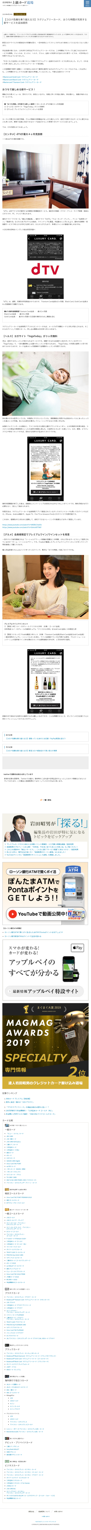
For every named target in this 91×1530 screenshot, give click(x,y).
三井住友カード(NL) (13, 1150)
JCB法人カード (11, 1486)
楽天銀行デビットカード (14, 1455)
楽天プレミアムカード (14, 1269)
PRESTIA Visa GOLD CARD (15, 1255)
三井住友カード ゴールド (15, 1241)
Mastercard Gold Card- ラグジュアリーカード (20, 77)
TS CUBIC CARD (12, 1177)
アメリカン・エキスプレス (18, 1422)
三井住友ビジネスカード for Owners (18, 1483)
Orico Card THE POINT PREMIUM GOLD (19, 1197)
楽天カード (10, 1153)
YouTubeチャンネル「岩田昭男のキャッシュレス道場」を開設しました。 (34, 855)
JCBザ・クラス (11, 1367)
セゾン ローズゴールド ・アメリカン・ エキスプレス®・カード (19, 1228)
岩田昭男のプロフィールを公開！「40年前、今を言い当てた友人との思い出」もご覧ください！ (42, 847)
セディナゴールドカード (14, 1258)
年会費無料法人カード (14, 1498)
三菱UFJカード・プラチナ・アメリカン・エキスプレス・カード (18, 1318)
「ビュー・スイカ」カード (15, 1133)
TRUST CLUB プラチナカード (16, 1322)
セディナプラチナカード (14, 1327)
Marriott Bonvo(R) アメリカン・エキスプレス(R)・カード (25, 1432)
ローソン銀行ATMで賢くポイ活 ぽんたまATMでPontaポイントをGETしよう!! (34, 932)
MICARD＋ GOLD (12, 1279)
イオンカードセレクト (14, 1172)
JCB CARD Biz (11, 1489)
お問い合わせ (58, 1511)
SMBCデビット (11, 1452)
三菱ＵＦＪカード (12, 1144)
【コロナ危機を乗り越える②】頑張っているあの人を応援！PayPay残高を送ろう (36, 738)
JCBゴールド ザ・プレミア (15, 1220)
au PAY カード (11, 1166)
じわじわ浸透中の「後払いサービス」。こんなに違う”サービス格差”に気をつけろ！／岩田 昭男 (42, 849)
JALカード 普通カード (13, 1384)
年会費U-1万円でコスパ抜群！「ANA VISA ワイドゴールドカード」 (31, 1114)
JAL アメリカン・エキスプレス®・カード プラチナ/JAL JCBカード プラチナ (31, 1338)
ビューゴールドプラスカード (16, 1271)
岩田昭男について (44, 1511)
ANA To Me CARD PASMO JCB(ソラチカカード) (21, 1180)
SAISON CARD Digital (13, 1161)
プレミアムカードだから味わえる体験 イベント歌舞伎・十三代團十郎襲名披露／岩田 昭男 (40, 844)
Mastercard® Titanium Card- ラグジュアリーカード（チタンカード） (28, 1300)
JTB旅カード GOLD (13, 1277)
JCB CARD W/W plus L (14, 1142)
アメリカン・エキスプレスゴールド (21, 1424)
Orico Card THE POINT (14, 1164)
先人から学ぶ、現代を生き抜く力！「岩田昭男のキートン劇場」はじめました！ (36, 852)
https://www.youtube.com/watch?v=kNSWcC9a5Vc (22, 524)
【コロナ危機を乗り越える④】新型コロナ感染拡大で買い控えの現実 (31, 750)
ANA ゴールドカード (13, 1393)
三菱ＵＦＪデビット (13, 1446)
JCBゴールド (11, 1217)
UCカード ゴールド (13, 1231)
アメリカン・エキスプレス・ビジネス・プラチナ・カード (25, 1475)
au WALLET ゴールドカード (15, 1266)
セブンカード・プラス (14, 1175)
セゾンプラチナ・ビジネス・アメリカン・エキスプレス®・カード (18, 1492)
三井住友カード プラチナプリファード (19, 1305)
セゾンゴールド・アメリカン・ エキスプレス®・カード (16, 1223)
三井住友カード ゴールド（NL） (17, 1244)
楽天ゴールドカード (13, 1200)
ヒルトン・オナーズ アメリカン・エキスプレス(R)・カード (25, 1429)
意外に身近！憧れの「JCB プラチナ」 (20, 1102)
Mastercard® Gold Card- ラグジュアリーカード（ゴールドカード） (28, 1359)
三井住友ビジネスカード (14, 1480)
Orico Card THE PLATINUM (15, 1330)
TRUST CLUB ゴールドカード (16, 1252)
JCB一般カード (11, 1139)
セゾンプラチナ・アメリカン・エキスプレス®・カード (18, 1311)
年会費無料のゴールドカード (16, 1282)
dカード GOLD (11, 1263)
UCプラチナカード (12, 1336)
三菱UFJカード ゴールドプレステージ (18, 1260)
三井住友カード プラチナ (15, 1308)
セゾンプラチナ (15, 1409)
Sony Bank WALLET (13, 1449)
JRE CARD (10, 1136)
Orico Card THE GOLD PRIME (16, 1274)
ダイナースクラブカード (14, 1249)
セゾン (12, 1404)
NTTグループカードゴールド (16, 1203)
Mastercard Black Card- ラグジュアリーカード (21, 79)
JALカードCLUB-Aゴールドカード (17, 1387)
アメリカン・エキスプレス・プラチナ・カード (21, 1297)
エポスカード (11, 1158)
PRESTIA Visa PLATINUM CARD (16, 1325)
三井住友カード (11, 1147)
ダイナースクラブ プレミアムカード (18, 1364)
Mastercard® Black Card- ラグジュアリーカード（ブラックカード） (28, 1361)
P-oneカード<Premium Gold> (16, 1239)
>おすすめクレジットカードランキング (45, 1521)
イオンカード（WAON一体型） (16, 1169)
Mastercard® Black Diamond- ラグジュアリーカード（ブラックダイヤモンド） (32, 1356)
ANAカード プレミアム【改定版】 (18, 1098)
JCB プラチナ (11, 1302)
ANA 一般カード (12, 1390)
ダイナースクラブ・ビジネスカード (18, 1478)
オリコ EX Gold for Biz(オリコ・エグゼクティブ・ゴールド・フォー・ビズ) (31, 1496)
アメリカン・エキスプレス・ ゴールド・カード (16, 1235)
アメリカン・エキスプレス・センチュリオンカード (23, 1353)
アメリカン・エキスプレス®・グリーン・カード (22, 1183)
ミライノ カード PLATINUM (15, 1315)
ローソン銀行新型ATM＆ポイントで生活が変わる (23, 936)
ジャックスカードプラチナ (15, 1333)
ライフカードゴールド (14, 1247)
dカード (9, 1155)
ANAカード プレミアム (14, 1370)
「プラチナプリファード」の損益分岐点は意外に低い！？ (27, 1107)
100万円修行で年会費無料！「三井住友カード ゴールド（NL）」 (30, 1110)
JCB (11, 1398)
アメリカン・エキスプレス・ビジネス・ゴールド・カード (25, 1472)
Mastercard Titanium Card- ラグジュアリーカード (22, 82)
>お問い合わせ (46, 1516)
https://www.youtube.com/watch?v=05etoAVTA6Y (21, 527)
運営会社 (31, 1511)
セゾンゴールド (15, 1406)
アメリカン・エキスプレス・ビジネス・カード (21, 1469)
